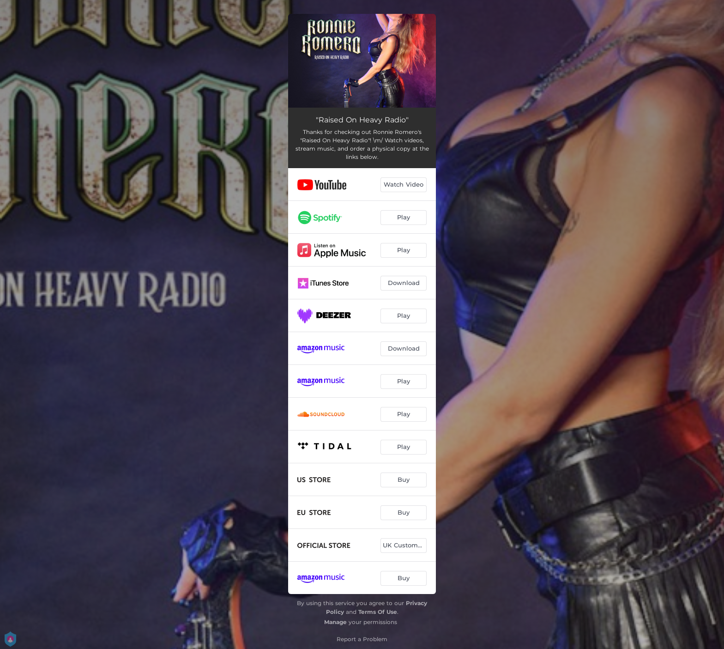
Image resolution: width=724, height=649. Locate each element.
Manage (335, 622)
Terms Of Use (377, 611)
